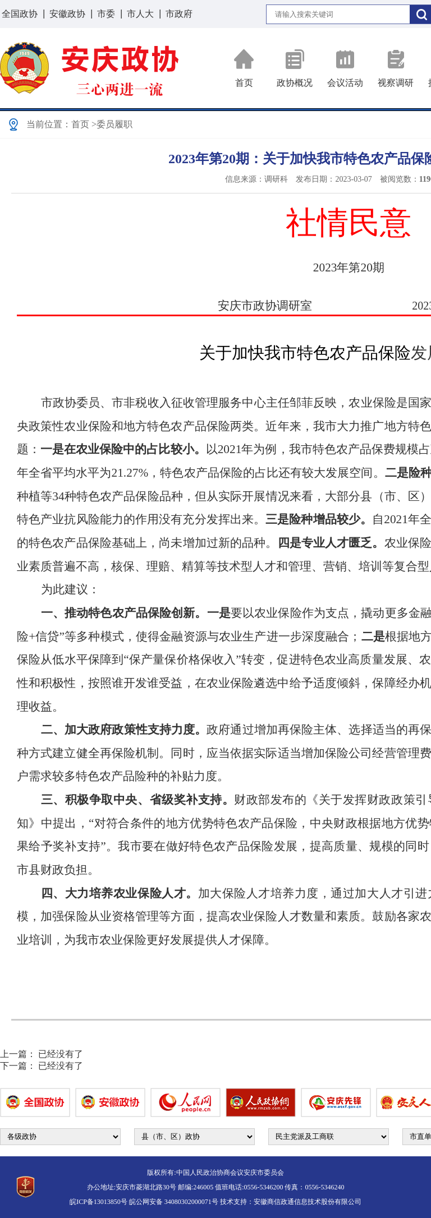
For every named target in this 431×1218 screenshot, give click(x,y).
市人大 (140, 14)
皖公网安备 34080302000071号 (173, 1202)
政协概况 (295, 68)
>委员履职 (111, 124)
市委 (106, 14)
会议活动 (345, 68)
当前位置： (48, 124)
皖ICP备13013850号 (98, 1202)
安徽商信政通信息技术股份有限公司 (307, 1202)
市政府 (179, 14)
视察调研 (396, 68)
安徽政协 (67, 14)
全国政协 (20, 14)
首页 (244, 68)
